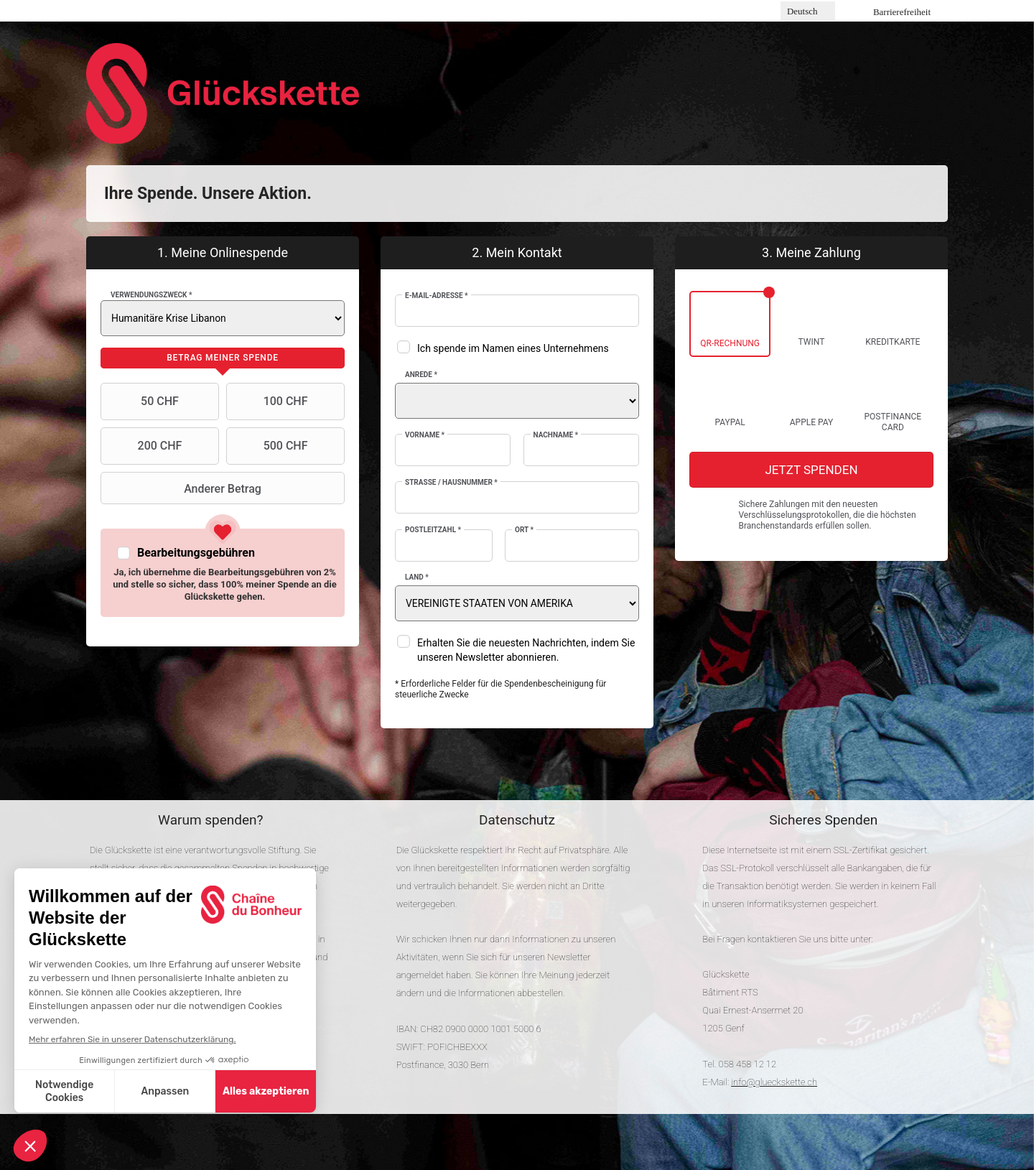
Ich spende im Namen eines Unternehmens (513, 348)
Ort (524, 530)
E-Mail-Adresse (436, 296)
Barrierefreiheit (902, 11)
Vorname (424, 435)
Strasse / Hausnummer (451, 482)
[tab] (223, 358)
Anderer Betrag (182, 488)
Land (417, 577)
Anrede (421, 375)
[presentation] (223, 358)
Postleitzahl (433, 530)
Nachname (556, 435)
